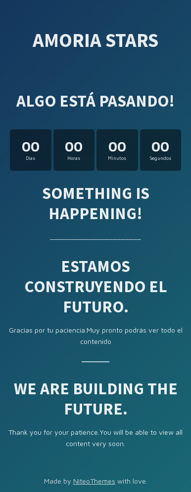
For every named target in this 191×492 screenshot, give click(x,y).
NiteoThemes (94, 481)
